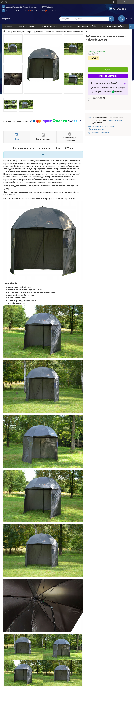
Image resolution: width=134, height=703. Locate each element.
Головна (8, 26)
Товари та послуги (26, 26)
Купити (108, 70)
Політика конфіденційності (114, 26)
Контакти (67, 26)
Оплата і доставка (49, 26)
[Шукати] (111, 19)
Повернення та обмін (86, 26)
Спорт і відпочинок (34, 32)
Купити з (108, 76)
